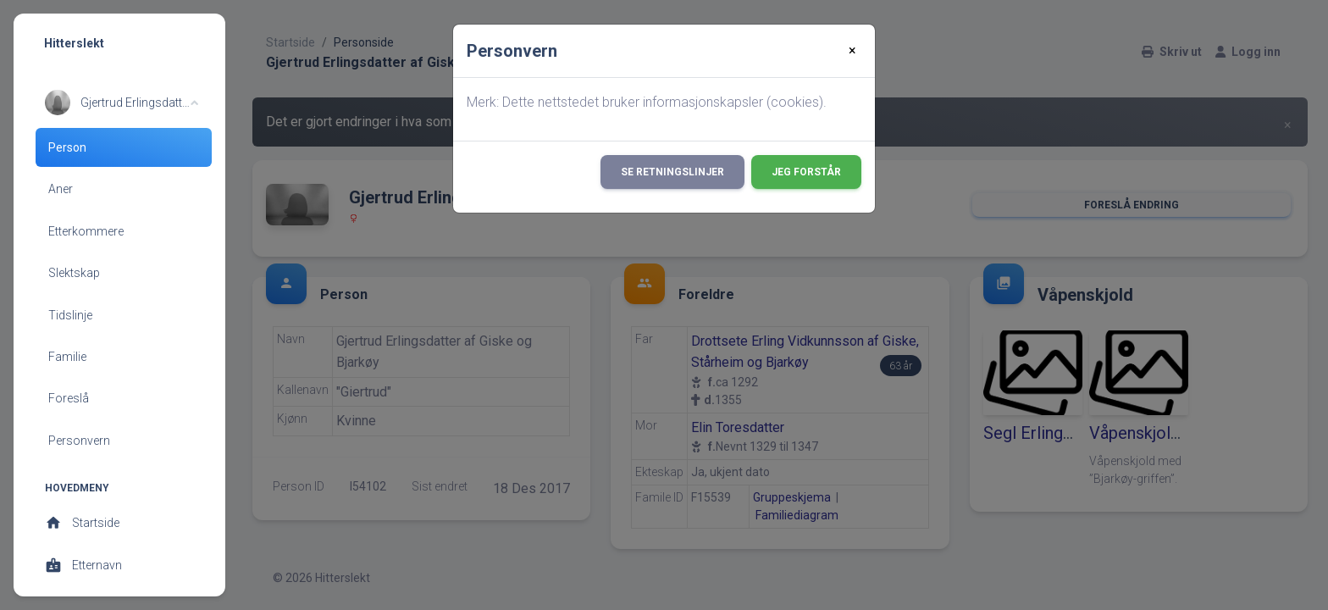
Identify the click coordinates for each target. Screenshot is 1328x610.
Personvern (79, 440)
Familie (67, 356)
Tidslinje (70, 315)
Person (67, 147)
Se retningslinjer (672, 172)
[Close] (852, 51)
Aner (60, 189)
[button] (121, 102)
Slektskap (74, 273)
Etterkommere (86, 231)
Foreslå (68, 398)
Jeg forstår (806, 172)
